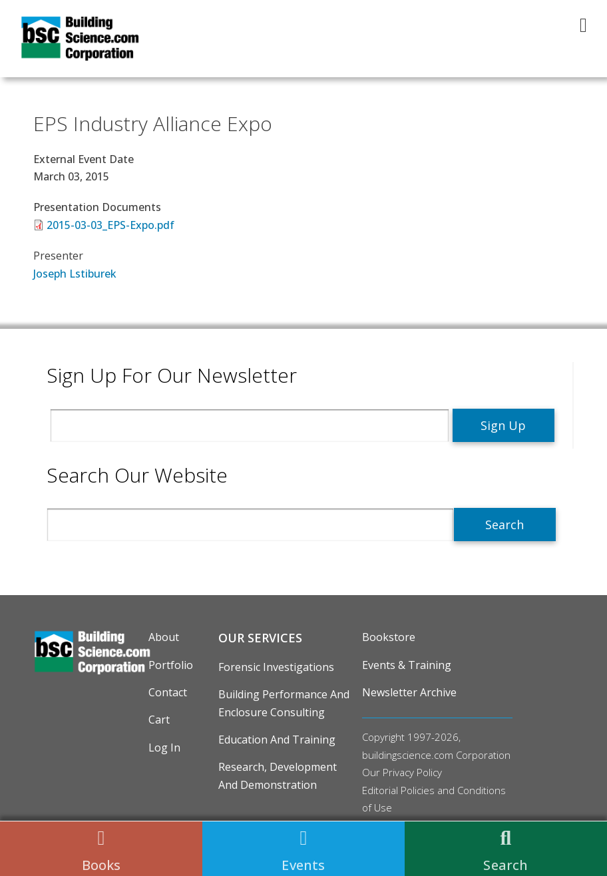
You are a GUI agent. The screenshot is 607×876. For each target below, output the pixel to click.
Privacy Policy (412, 772)
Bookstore (388, 637)
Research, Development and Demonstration (277, 775)
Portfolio (170, 665)
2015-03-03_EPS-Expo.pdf (110, 225)
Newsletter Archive (409, 692)
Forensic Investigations (276, 667)
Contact (167, 692)
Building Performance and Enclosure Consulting (283, 703)
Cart (159, 719)
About (163, 637)
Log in (164, 747)
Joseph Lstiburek (74, 273)
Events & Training (406, 665)
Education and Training (276, 739)
